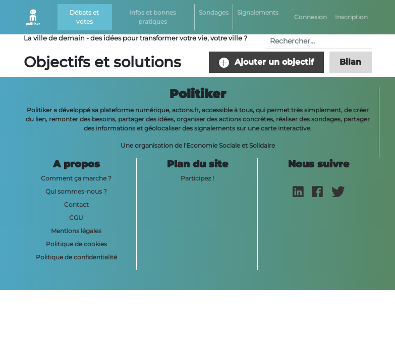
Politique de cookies (76, 244)
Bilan (350, 62)
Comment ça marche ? (76, 178)
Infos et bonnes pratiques (152, 17)
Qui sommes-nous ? (76, 191)
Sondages (214, 12)
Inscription (351, 17)
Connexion (310, 17)
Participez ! (197, 178)
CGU (76, 217)
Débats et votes (84, 17)
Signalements (257, 12)
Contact (76, 204)
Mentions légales (76, 231)
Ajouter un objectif (266, 62)
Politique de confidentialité (76, 257)
